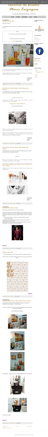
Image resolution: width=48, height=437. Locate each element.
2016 (36, 75)
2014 (36, 77)
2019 (36, 74)
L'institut (18, 16)
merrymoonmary (26, 434)
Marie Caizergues (37, 60)
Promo (5, 84)
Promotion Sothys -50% (8, 21)
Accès (30, 16)
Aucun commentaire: (12, 83)
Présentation (24, 16)
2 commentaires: (12, 296)
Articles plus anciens (29, 426)
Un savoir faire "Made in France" (10, 207)
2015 (36, 76)
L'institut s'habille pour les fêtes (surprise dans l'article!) (16, 300)
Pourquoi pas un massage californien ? (17, 103)
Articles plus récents (5, 426)
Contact (35, 16)
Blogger (32, 434)
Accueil (12, 16)
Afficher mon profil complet (37, 61)
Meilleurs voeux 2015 (7, 252)
